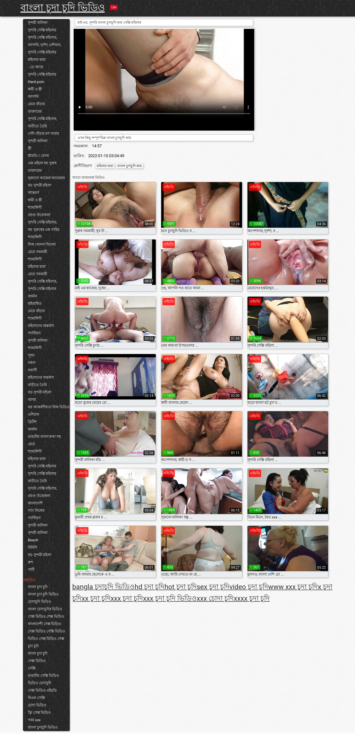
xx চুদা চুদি (96, 598)
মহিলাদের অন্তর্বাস (41, 326)
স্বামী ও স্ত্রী (35, 89)
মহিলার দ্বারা (37, 59)
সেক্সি (32, 668)
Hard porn (36, 82)
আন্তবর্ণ (33, 192)
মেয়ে (31, 444)
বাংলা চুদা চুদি (38, 587)
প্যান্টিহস (34, 333)
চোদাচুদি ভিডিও (39, 601)
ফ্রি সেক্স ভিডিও (39, 712)
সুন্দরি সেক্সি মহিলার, (42, 37)
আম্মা (32, 399)
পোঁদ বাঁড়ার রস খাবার (43, 133)
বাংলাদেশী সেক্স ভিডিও (44, 624)
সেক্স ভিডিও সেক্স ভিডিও (46, 616)
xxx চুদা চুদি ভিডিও (170, 598)
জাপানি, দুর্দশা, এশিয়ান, (44, 45)
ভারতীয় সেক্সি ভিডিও (43, 675)
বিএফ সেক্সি (36, 698)
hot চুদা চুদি (180, 587)
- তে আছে (35, 67)
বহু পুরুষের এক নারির (43, 229)
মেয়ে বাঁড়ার (36, 104)
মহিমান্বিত (34, 303)
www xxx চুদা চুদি (293, 587)
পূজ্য (31, 355)
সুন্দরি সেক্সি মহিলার (42, 30)
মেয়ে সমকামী (37, 252)
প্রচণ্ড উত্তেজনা (39, 215)
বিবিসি (32, 547)
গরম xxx (34, 720)
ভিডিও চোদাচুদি (39, 683)
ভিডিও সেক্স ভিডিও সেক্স (46, 638)
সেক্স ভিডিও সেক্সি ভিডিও (46, 631)
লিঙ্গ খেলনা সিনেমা (42, 244)
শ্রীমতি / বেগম (38, 156)
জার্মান (32, 296)
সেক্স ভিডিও (37, 661)
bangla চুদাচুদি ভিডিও (103, 587)
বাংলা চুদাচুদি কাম (129, 166)
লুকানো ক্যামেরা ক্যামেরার (46, 178)
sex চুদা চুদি (213, 587)
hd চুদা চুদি (149, 587)
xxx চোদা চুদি (215, 598)
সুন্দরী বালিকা (38, 22)
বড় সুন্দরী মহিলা (39, 185)
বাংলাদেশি (35, 503)
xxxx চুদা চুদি (251, 598)
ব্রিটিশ (32, 422)
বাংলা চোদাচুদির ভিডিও (45, 609)
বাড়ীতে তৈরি (37, 126)
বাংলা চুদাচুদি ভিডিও (43, 727)
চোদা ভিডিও (37, 705)
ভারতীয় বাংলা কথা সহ (44, 436)
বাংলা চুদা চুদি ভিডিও (62, 8)
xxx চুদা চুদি (127, 598)
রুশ (30, 562)
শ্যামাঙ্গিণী (35, 207)
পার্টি (31, 569)
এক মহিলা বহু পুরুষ (42, 163)
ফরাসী (32, 370)
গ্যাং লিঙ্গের (36, 510)
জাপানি (33, 96)
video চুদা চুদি (249, 587)
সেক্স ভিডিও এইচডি (42, 690)
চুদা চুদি (33, 646)
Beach (33, 540)
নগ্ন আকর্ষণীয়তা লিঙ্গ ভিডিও (49, 407)
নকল (32, 362)
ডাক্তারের (35, 111)
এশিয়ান (33, 414)
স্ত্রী (29, 148)
